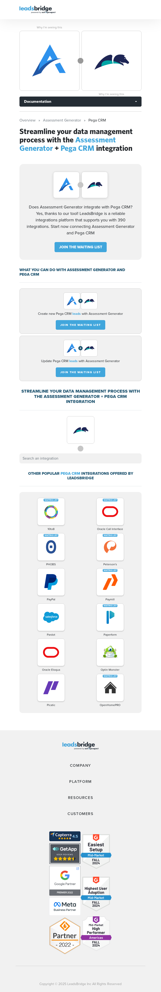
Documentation (37, 101)
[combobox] (80, 458)
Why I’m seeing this (49, 27)
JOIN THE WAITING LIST (80, 247)
